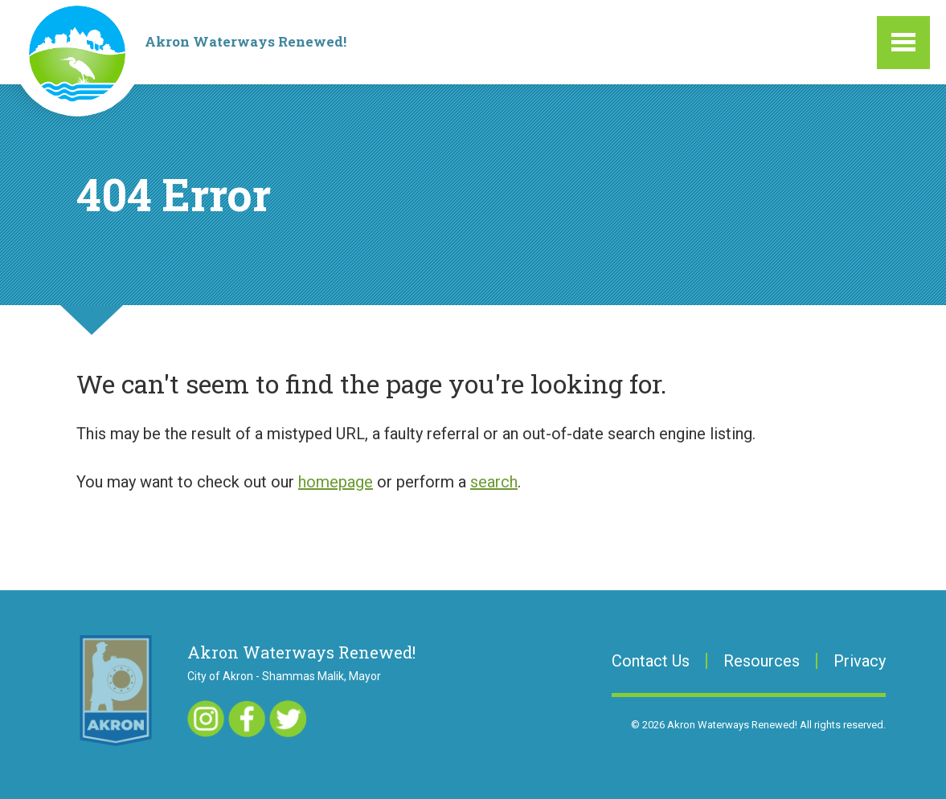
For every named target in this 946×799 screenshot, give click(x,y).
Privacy (859, 661)
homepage (335, 481)
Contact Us (651, 661)
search (494, 481)
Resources (761, 661)
